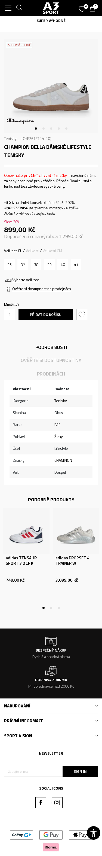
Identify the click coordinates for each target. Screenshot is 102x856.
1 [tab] (36, 128)
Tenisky (10, 138)
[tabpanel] (51, 86)
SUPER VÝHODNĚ (51, 20)
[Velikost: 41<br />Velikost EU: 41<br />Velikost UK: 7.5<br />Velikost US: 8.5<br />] (76, 264)
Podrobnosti (51, 347)
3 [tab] (51, 128)
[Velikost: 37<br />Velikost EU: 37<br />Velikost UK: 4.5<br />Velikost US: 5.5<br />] (22, 264)
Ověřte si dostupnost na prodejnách (41, 288)
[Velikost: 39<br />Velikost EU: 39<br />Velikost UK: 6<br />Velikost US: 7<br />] (49, 264)
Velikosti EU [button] (13, 251)
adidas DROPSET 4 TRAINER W (72, 560)
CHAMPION (63, 460)
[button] (82, 314)
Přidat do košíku (45, 314)
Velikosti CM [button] (52, 251)
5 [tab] (66, 128)
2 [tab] (43, 128)
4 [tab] (59, 128)
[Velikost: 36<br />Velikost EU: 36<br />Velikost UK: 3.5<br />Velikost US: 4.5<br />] (9, 264)
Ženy (58, 436)
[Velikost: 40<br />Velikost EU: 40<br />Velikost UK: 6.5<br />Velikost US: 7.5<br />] (62, 264)
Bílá (57, 424)
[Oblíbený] (83, 7)
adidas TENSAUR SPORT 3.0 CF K (21, 560)
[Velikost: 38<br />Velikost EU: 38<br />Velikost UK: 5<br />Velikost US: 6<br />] (36, 264)
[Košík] (94, 9)
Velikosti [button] (32, 251)
